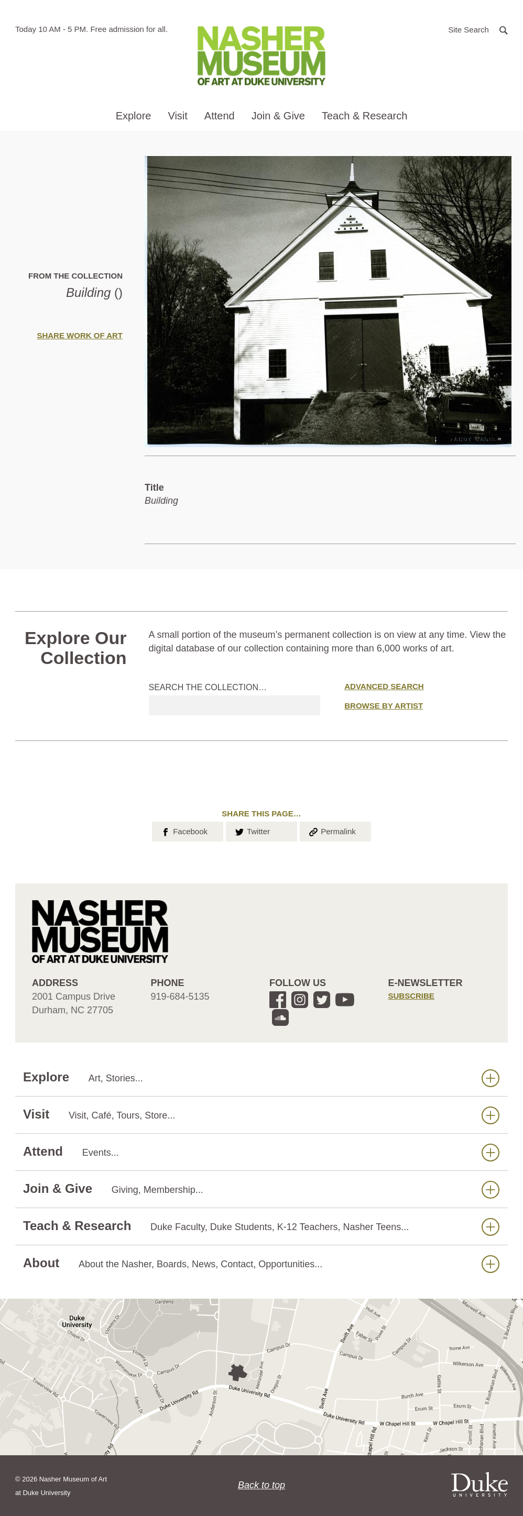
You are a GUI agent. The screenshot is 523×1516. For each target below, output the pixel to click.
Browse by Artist (383, 705)
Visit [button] (177, 115)
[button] (478, 29)
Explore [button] (133, 115)
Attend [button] (219, 115)
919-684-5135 (180, 996)
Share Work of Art (80, 335)
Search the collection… (208, 687)
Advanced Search (383, 686)
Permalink (332, 830)
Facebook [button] (184, 830)
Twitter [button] (252, 830)
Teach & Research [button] (364, 115)
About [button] (261, 1263)
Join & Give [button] (278, 115)
